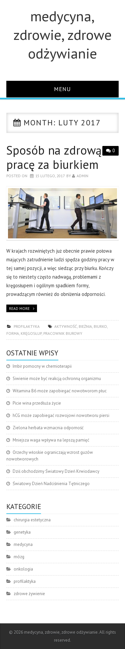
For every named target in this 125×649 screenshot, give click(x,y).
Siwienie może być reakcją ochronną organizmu (57, 378)
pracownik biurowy (62, 333)
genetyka (22, 532)
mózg (19, 557)
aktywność (65, 326)
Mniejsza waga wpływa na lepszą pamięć (51, 440)
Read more (19, 308)
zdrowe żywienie (29, 593)
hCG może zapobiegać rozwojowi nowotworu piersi (61, 415)
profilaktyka (27, 326)
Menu (62, 89)
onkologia (23, 569)
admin (82, 175)
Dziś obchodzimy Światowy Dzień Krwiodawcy (56, 471)
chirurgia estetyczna (32, 520)
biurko (100, 326)
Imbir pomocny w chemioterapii (42, 366)
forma (12, 333)
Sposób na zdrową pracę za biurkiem (54, 157)
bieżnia (85, 326)
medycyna (23, 544)
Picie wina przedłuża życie (37, 403)
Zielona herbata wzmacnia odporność (48, 428)
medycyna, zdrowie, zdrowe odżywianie (62, 35)
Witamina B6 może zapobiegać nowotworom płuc (60, 391)
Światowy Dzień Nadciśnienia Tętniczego (51, 483)
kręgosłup (31, 333)
